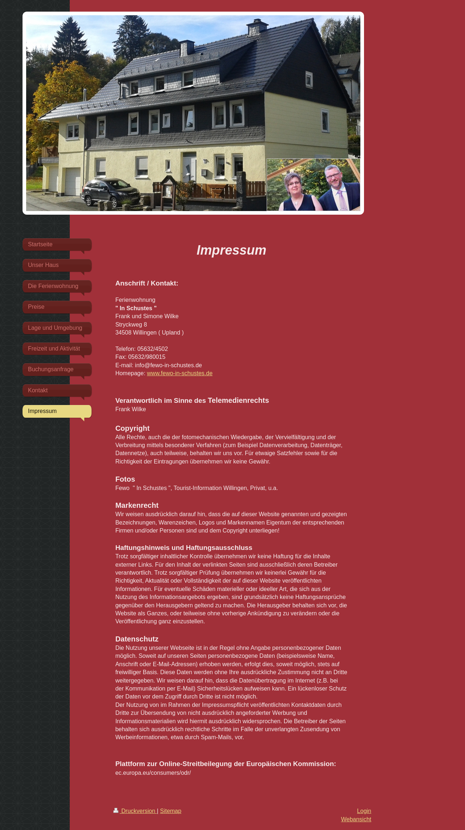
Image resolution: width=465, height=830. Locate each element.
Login (364, 811)
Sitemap (170, 811)
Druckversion (135, 811)
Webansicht (356, 819)
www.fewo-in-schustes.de (180, 373)
